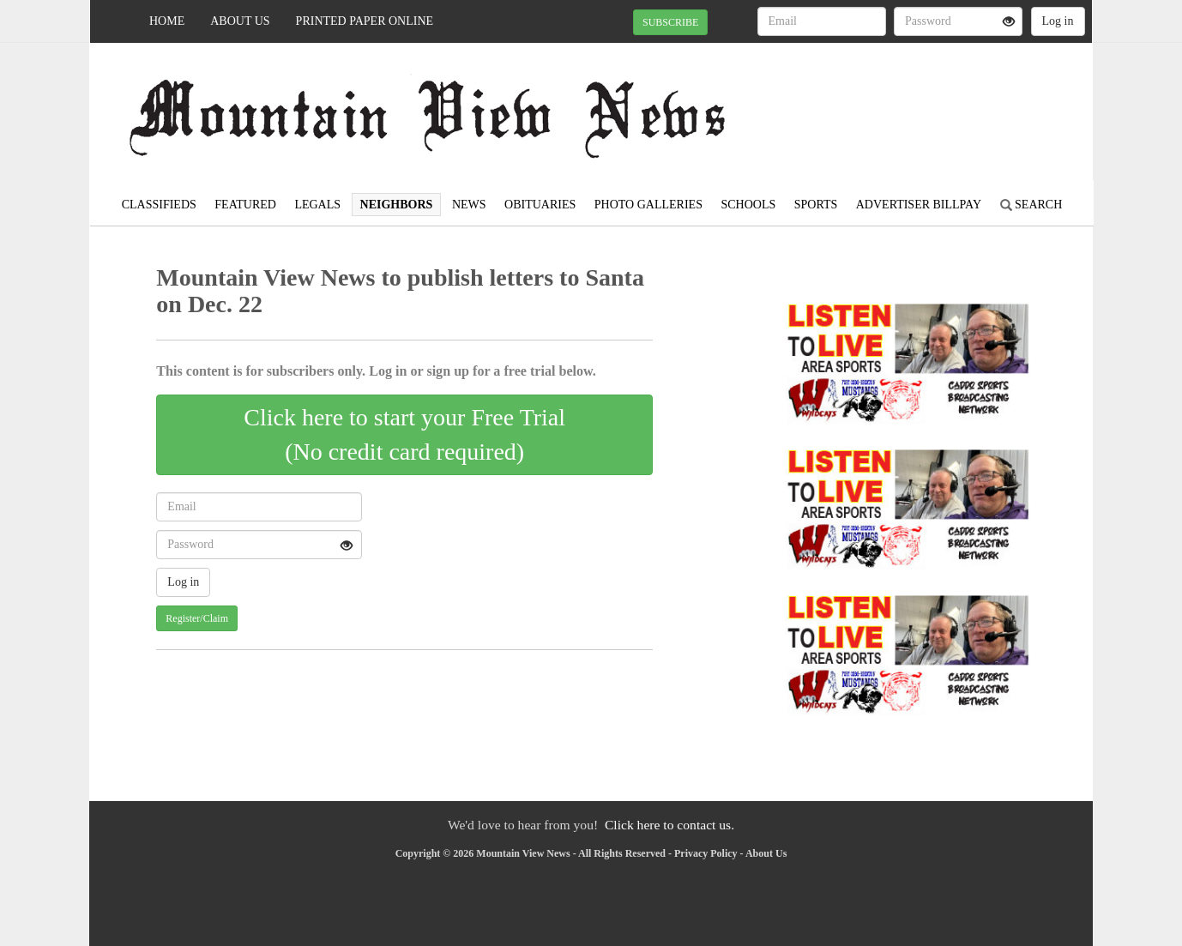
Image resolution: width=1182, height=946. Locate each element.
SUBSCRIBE (670, 22)
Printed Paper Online (365, 21)
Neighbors (396, 204)
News (469, 204)
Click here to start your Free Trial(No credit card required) (404, 434)
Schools (748, 204)
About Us (239, 21)
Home (166, 21)
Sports (816, 204)
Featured (245, 204)
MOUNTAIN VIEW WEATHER (935, 103)
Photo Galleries (648, 204)
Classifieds (159, 204)
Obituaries (540, 204)
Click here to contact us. (669, 824)
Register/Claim (197, 618)
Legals (317, 204)
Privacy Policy (706, 853)
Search (1031, 204)
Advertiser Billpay (918, 204)
